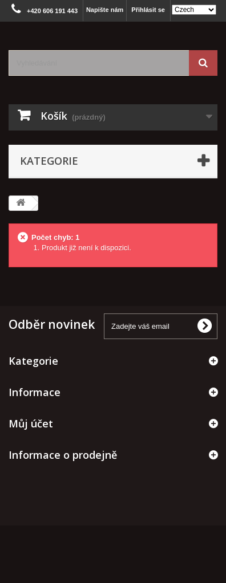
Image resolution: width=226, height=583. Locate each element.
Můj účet (31, 423)
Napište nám (104, 9)
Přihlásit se (148, 9)
